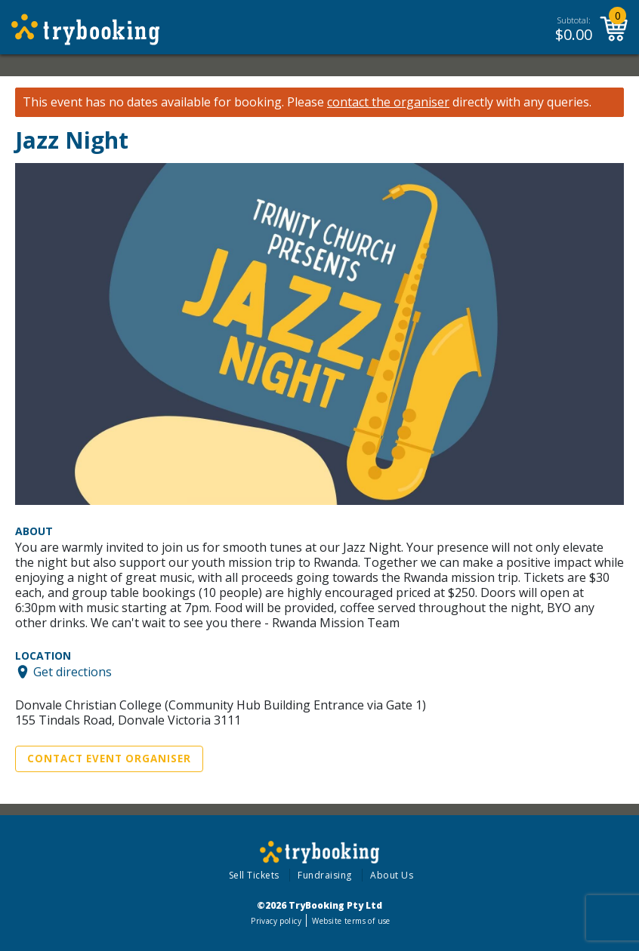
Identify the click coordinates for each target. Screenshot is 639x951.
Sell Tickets (254, 875)
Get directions (72, 671)
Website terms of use (351, 921)
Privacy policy (276, 921)
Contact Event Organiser (109, 758)
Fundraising (325, 875)
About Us (391, 875)
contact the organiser (388, 102)
